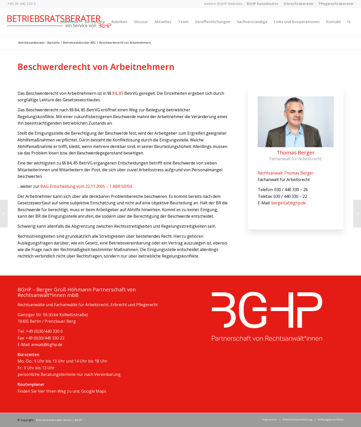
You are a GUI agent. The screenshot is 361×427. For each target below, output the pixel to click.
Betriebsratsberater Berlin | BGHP (59, 420)
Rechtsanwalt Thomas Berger (286, 173)
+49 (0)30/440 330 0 (44, 331)
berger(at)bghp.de (288, 203)
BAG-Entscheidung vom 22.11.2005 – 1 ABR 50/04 (86, 186)
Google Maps (93, 391)
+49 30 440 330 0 (21, 3)
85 (121, 93)
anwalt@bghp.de (46, 344)
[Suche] (349, 21)
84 (114, 93)
